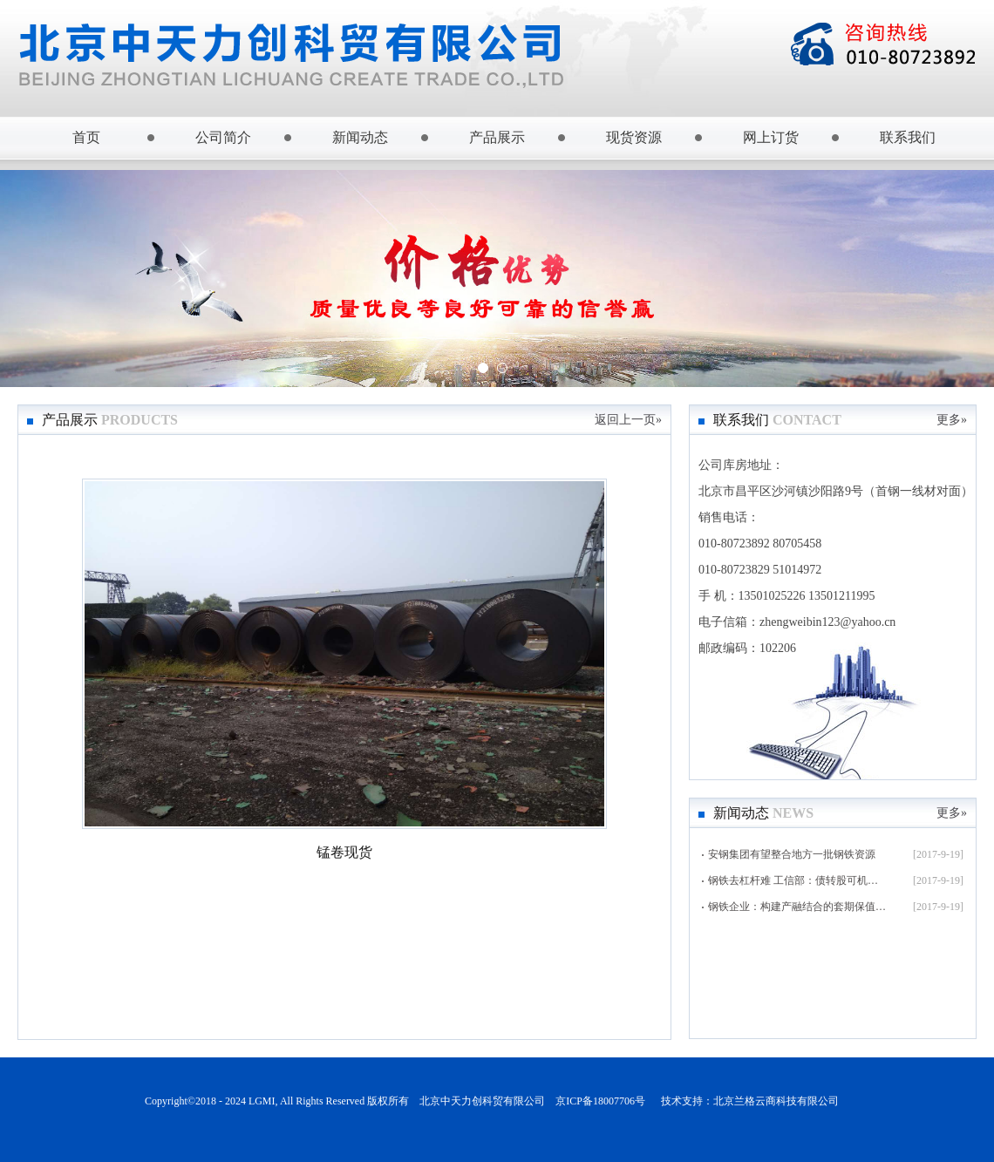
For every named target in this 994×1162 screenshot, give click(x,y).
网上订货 (771, 137)
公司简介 (223, 137)
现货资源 (634, 137)
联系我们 (908, 137)
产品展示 (497, 137)
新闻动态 (360, 137)
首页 (86, 137)
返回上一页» (628, 419)
